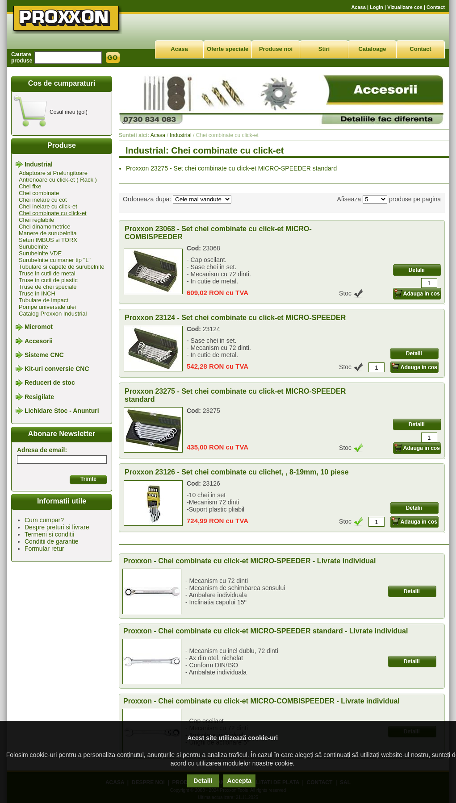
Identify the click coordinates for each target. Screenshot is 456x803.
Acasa (358, 7)
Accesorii (39, 341)
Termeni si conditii (49, 534)
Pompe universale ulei (47, 307)
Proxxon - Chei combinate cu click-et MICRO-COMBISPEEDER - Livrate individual (261, 701)
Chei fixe (30, 186)
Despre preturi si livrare (57, 527)
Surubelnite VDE (40, 253)
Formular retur (44, 548)
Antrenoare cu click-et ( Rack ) (58, 179)
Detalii (202, 780)
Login (376, 7)
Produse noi (276, 49)
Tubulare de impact (43, 300)
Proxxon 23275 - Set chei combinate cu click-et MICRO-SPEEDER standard (231, 168)
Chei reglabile (36, 219)
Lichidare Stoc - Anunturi (62, 410)
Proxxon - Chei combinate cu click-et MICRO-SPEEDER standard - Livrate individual (265, 631)
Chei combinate (39, 193)
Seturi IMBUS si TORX (48, 240)
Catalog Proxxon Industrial (53, 313)
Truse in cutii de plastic (48, 280)
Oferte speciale (227, 49)
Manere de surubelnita (47, 233)
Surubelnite (33, 246)
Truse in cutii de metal (47, 273)
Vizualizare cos (405, 7)
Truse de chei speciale (48, 286)
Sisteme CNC (44, 354)
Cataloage (372, 49)
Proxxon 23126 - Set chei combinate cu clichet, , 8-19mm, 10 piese (237, 472)
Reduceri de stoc (50, 383)
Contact (436, 7)
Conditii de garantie (52, 541)
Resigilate (39, 396)
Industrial (39, 164)
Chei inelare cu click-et (48, 206)
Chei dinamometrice (45, 226)
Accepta (239, 780)
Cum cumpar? (44, 520)
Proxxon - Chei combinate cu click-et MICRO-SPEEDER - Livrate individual (249, 561)
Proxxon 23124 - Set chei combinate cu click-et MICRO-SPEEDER (235, 317)
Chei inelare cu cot (43, 199)
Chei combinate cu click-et (53, 213)
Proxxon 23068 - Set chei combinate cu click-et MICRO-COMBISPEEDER (218, 233)
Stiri (324, 49)
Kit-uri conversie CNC (57, 368)
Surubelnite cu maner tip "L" (55, 260)
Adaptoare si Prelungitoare (53, 173)
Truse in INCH (37, 293)
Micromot (39, 327)
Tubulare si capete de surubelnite (62, 266)
